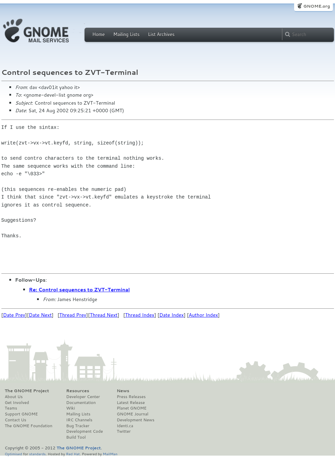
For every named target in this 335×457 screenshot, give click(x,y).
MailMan (110, 453)
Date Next (40, 314)
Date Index (171, 314)
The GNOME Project (27, 391)
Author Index (203, 314)
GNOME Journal (133, 414)
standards (37, 453)
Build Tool (76, 437)
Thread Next (103, 314)
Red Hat (73, 453)
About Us (14, 396)
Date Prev (14, 314)
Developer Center (83, 396)
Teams (11, 408)
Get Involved (17, 402)
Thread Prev (72, 314)
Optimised (13, 453)
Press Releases (131, 396)
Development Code (84, 431)
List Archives (161, 34)
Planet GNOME (132, 408)
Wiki (70, 408)
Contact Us (15, 420)
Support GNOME (21, 414)
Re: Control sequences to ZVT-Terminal (79, 289)
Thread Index (140, 314)
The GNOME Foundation (29, 426)
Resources (77, 391)
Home (98, 34)
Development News (136, 420)
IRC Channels (79, 420)
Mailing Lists (126, 34)
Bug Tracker (77, 426)
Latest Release (131, 402)
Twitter (124, 431)
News (123, 391)
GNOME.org (316, 6)
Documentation (81, 402)
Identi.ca (125, 426)
